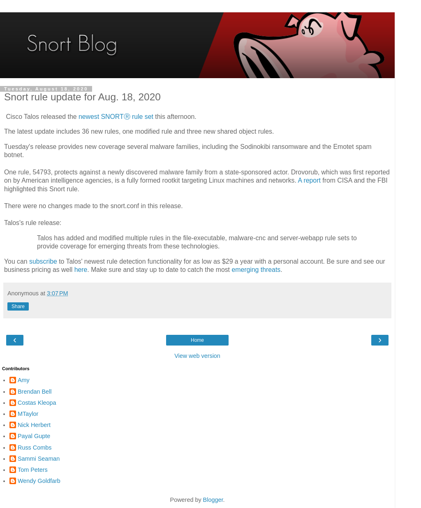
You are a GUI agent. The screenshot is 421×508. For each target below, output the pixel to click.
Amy (24, 380)
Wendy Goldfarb (39, 481)
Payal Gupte (34, 436)
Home (197, 340)
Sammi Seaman (39, 458)
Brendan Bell (34, 391)
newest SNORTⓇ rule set (116, 116)
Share (18, 306)
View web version (197, 356)
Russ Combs (34, 447)
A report (309, 180)
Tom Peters (33, 469)
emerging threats (255, 269)
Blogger (213, 499)
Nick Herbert (34, 425)
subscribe (43, 261)
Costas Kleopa (37, 402)
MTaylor (28, 414)
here (81, 269)
